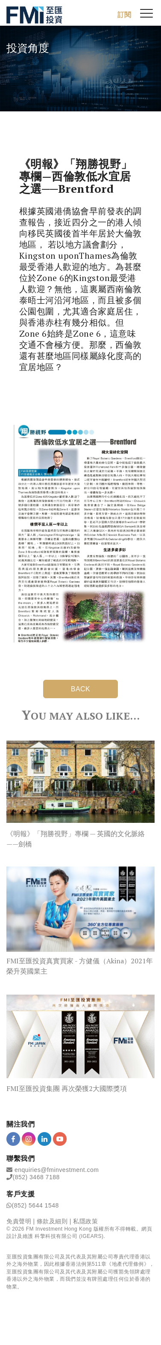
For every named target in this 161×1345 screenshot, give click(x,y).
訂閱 (124, 14)
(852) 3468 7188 (36, 1177)
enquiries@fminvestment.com (57, 1169)
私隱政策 (85, 1221)
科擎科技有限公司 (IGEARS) (69, 1236)
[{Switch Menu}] (146, 13)
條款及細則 (52, 1221)
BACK (81, 689)
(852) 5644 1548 (35, 1205)
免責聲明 (18, 1221)
